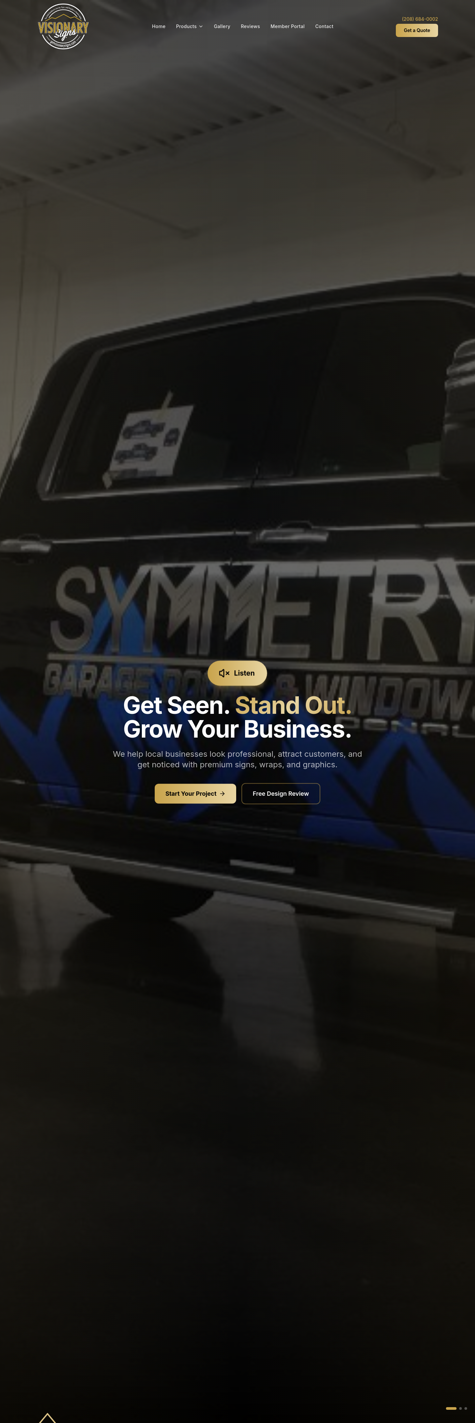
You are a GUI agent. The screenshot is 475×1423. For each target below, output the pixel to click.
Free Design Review (281, 794)
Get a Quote (417, 30)
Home (159, 26)
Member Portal (287, 26)
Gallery (222, 26)
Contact (324, 26)
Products (190, 26)
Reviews (250, 26)
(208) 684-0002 (420, 19)
